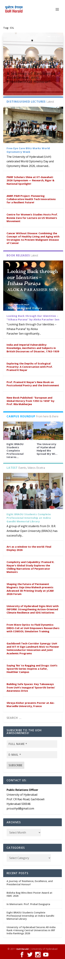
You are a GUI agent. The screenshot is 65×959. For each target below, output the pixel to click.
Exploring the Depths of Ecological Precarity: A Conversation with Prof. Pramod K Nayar (30, 367)
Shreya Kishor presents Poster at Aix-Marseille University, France (31, 704)
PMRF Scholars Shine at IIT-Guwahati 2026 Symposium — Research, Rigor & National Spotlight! (30, 180)
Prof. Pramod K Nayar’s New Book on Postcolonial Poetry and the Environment (33, 383)
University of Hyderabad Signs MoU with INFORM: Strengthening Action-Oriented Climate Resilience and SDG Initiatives (33, 609)
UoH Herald (22, 949)
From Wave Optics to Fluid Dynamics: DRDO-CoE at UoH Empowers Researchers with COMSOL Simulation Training (33, 628)
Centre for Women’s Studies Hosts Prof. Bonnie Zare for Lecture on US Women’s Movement (32, 218)
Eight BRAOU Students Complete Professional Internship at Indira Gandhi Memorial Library (29, 517)
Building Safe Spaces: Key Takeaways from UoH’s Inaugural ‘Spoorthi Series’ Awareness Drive (31, 687)
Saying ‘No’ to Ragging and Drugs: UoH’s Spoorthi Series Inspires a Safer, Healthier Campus (32, 669)
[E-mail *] (32, 754)
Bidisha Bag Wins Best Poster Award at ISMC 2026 (29, 894)
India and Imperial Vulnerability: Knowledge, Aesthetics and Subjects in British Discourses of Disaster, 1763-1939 (33, 348)
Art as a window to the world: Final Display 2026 (29, 548)
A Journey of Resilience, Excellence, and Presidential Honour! (32, 77)
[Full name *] (32, 744)
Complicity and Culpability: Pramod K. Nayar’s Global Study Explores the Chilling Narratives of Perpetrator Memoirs (30, 567)
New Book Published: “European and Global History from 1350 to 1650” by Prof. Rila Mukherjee (30, 401)
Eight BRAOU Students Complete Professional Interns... (15, 450)
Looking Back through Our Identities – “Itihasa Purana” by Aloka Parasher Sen (33, 317)
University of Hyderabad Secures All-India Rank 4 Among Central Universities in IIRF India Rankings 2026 (31, 930)
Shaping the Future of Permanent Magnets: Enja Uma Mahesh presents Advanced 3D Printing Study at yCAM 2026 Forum (30, 589)
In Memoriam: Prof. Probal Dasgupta (28, 904)
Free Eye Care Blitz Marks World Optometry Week (28, 149)
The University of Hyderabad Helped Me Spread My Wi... (47, 449)
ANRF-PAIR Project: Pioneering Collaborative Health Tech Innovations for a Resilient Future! (31, 199)
